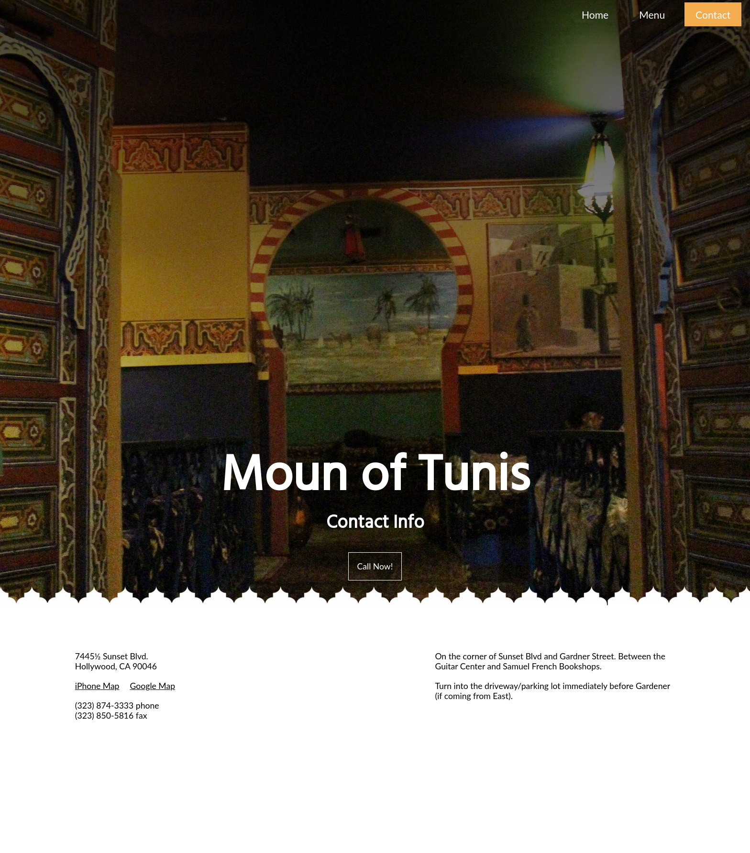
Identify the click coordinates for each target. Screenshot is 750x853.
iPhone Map (97, 686)
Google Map (152, 686)
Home (595, 15)
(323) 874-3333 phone (117, 705)
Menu (652, 15)
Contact (712, 15)
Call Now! (375, 566)
